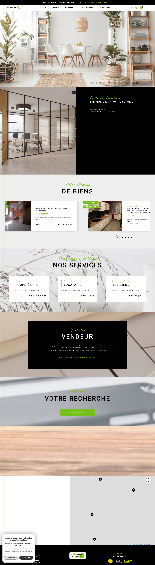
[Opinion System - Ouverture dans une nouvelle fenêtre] (35, 561)
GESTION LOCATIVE (86, 8)
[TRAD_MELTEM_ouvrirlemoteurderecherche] (13, 7)
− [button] (148, 481)
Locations (69, 8)
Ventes (56, 8)
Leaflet (133, 544)
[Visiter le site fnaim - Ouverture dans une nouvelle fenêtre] (110, 561)
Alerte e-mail (105, 8)
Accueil (43, 8)
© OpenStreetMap (140, 544)
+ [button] (148, 478)
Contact (152, 162)
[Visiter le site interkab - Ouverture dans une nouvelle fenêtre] (124, 561)
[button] (128, 219)
